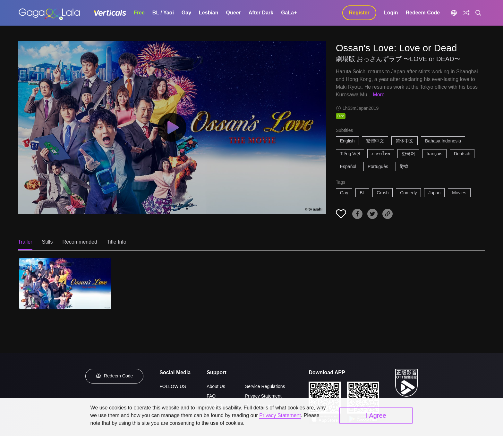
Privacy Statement (263, 396)
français (434, 153)
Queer (233, 12)
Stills (47, 242)
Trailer (25, 242)
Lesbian (208, 12)
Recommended (79, 242)
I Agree (376, 415)
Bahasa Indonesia (443, 140)
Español (348, 166)
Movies (459, 192)
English (347, 140)
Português (378, 166)
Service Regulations (265, 386)
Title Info (116, 242)
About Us (216, 386)
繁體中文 (375, 140)
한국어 (408, 153)
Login (391, 12)
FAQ (211, 396)
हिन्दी (404, 166)
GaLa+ (289, 12)
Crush (382, 192)
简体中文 (404, 140)
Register (359, 12)
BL (362, 192)
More (378, 94)
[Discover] (466, 13)
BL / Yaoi (163, 12)
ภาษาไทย (380, 153)
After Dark (261, 12)
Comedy (408, 192)
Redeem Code (422, 12)
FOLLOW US (172, 386)
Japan (434, 192)
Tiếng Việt (350, 153)
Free (139, 12)
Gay (186, 12)
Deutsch (462, 153)
